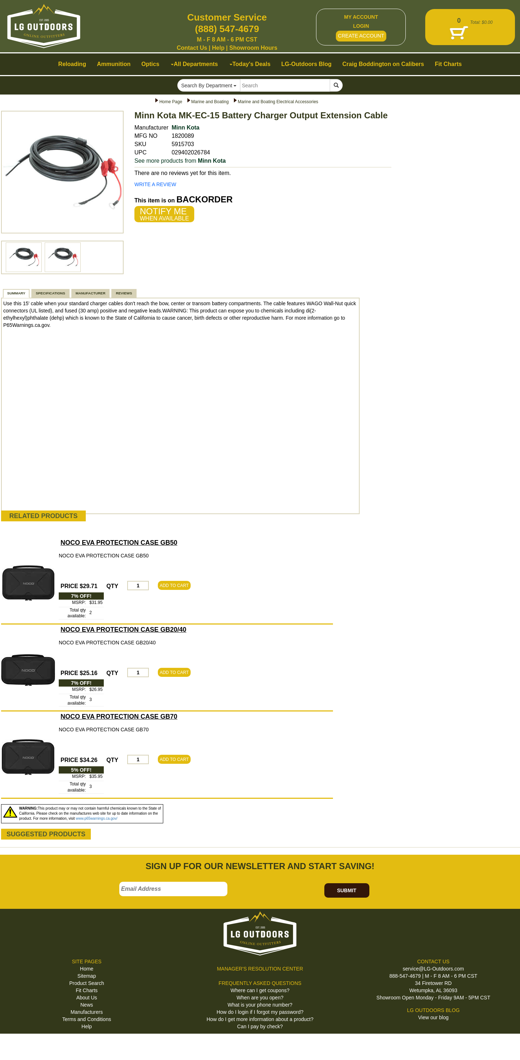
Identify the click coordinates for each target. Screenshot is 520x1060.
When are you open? (260, 997)
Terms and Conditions (86, 1019)
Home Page (170, 101)
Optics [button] (150, 64)
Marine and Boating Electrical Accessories (278, 101)
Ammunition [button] (113, 64)
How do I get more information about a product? (260, 1019)
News (86, 1005)
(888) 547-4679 (227, 28)
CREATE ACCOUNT (361, 36)
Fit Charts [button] (448, 64)
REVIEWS (124, 293)
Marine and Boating (210, 101)
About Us (86, 997)
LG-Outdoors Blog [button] (306, 64)
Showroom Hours (253, 48)
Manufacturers (87, 1012)
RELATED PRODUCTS (43, 516)
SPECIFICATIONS (50, 293)
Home (86, 969)
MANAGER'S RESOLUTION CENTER (260, 969)
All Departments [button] (194, 64)
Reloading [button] (72, 64)
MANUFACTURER (91, 293)
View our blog (433, 1017)
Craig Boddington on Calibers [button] (383, 64)
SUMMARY (16, 293)
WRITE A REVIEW (155, 184)
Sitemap (86, 976)
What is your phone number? (260, 1005)
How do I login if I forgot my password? (260, 1012)
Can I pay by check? (260, 1026)
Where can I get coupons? (260, 990)
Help (218, 48)
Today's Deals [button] (250, 64)
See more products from (180, 161)
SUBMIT (346, 890)
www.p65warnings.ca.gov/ (96, 818)
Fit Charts (87, 990)
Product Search (86, 983)
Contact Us (192, 48)
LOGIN (361, 26)
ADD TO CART (174, 585)
